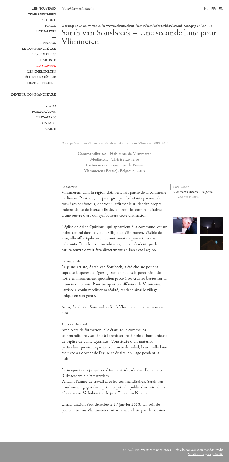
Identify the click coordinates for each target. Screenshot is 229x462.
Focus (50, 26)
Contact (48, 123)
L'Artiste (48, 60)
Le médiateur (44, 54)
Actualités (46, 31)
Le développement (39, 83)
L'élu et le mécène (39, 77)
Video (50, 106)
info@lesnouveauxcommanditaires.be (198, 450)
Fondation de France (29, 452)
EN (221, 9)
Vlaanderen (59, 452)
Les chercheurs (41, 71)
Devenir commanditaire (33, 94)
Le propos (47, 43)
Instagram (46, 117)
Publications (44, 112)
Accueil (49, 20)
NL (206, 9)
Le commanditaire (39, 49)
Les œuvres (46, 66)
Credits (218, 454)
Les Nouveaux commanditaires (42, 11)
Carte (50, 129)
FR (213, 9)
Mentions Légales (199, 454)
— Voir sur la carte (186, 197)
